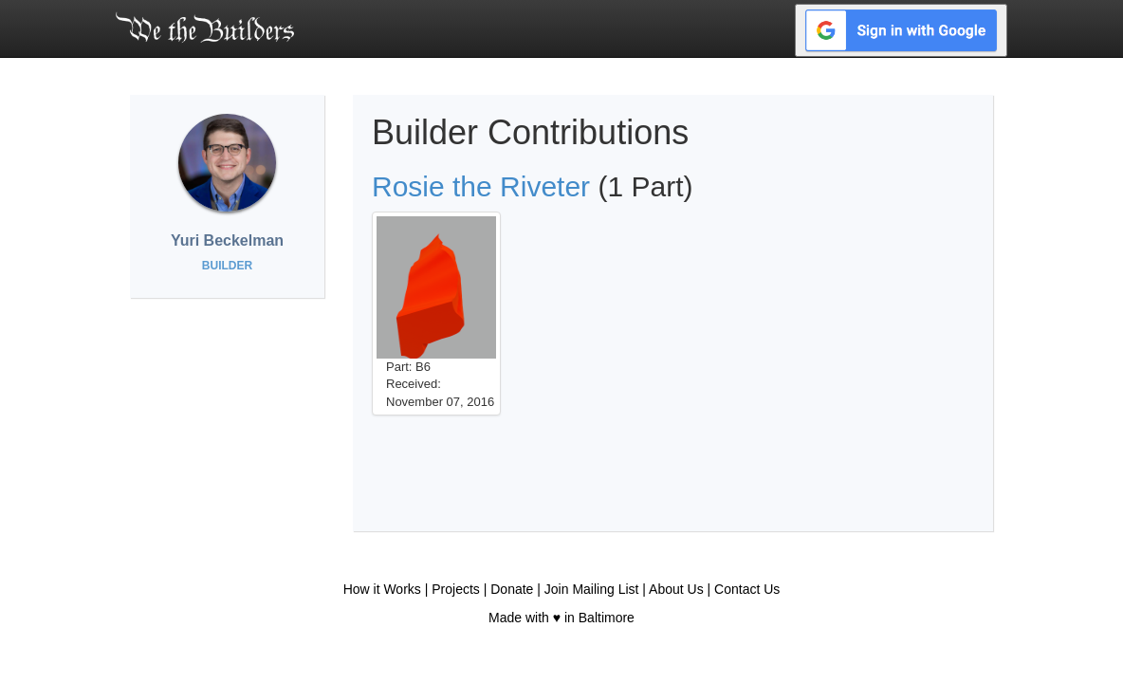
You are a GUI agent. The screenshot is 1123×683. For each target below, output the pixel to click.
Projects (456, 589)
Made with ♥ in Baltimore (561, 617)
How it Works (382, 589)
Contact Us (747, 589)
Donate (511, 589)
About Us (676, 589)
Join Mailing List (591, 589)
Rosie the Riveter (481, 186)
